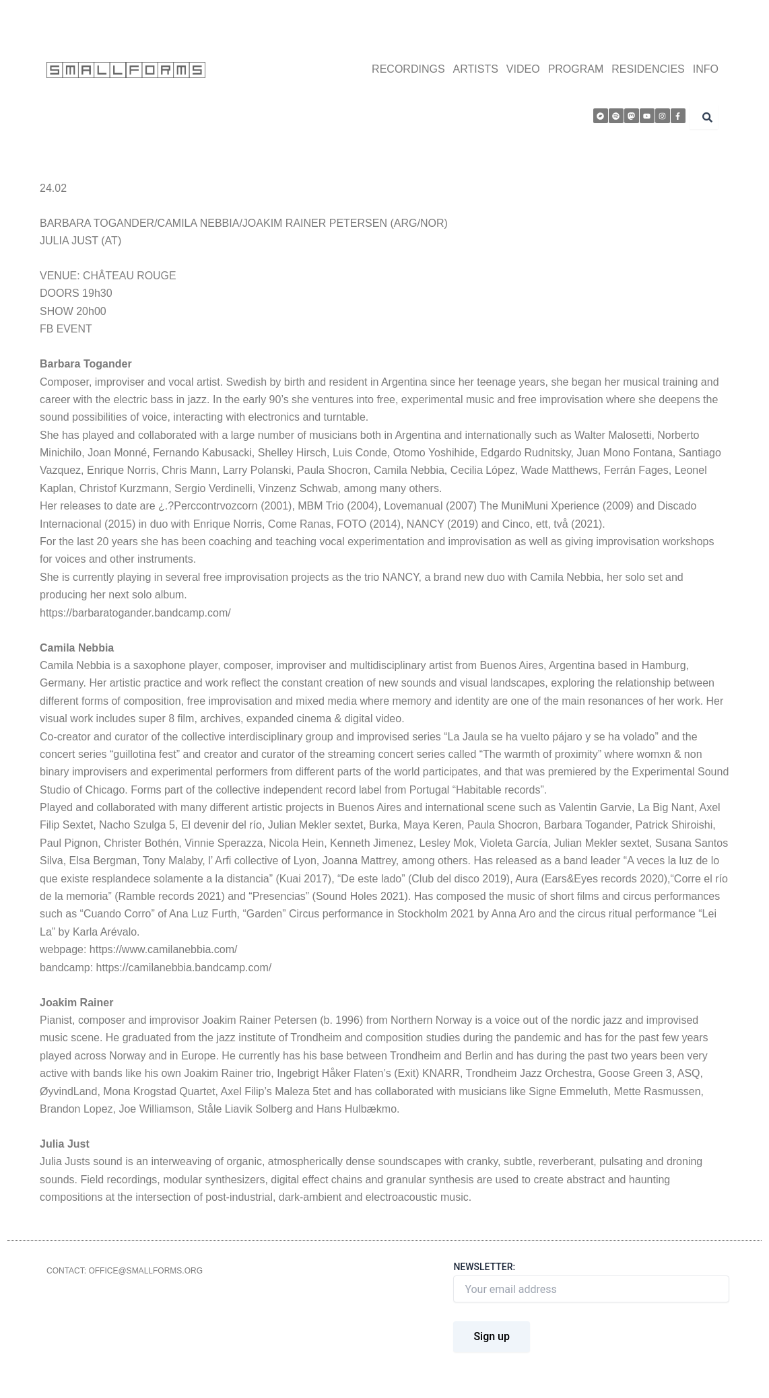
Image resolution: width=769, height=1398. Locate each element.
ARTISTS (475, 69)
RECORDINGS (408, 69)
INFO (705, 69)
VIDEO (523, 69)
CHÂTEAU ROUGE (130, 275)
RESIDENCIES (647, 69)
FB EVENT (66, 329)
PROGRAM (576, 69)
